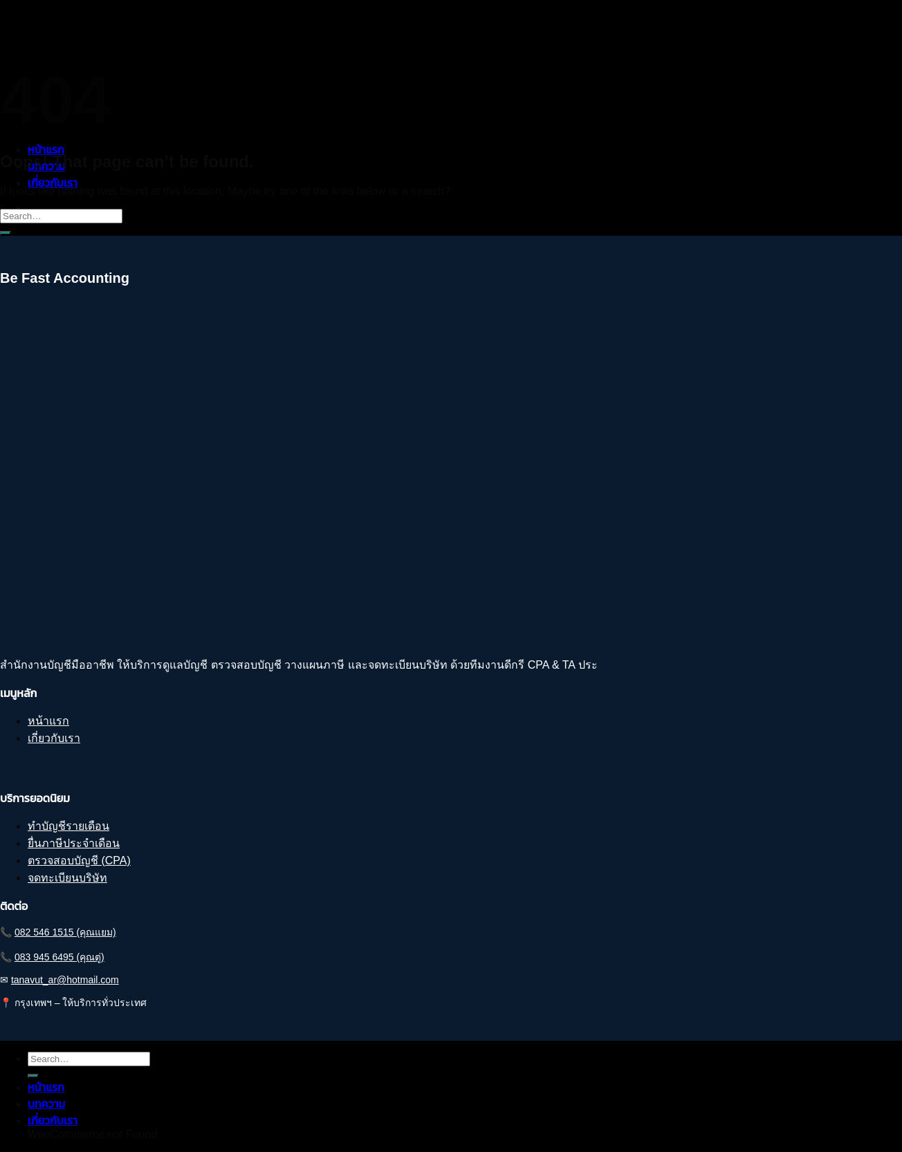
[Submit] (5, 233)
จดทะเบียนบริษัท (67, 878)
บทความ (46, 1104)
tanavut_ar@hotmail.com (65, 979)
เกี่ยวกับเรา (52, 183)
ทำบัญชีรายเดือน (68, 826)
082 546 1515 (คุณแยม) (65, 932)
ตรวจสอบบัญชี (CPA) (79, 860)
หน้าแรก (46, 150)
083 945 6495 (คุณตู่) (59, 957)
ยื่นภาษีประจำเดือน (74, 843)
